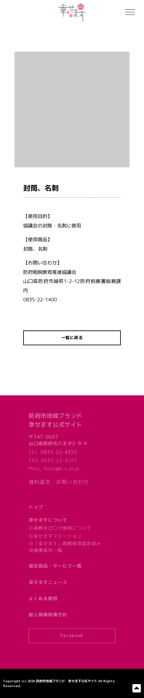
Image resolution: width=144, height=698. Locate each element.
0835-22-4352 (59, 452)
